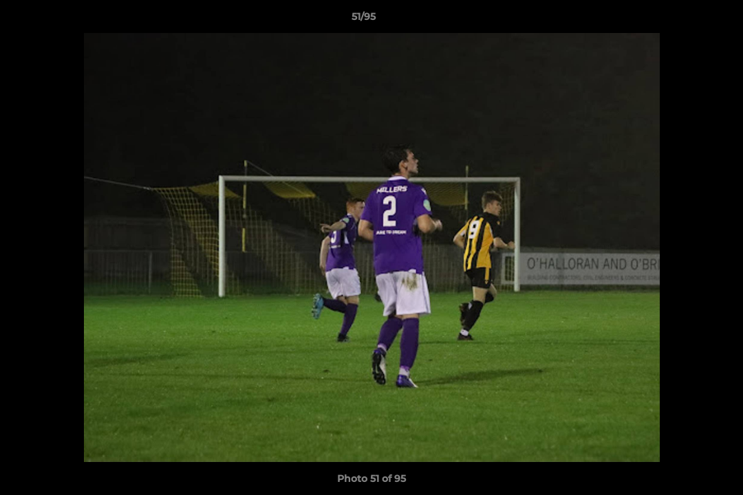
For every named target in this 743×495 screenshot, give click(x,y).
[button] (685, 20)
